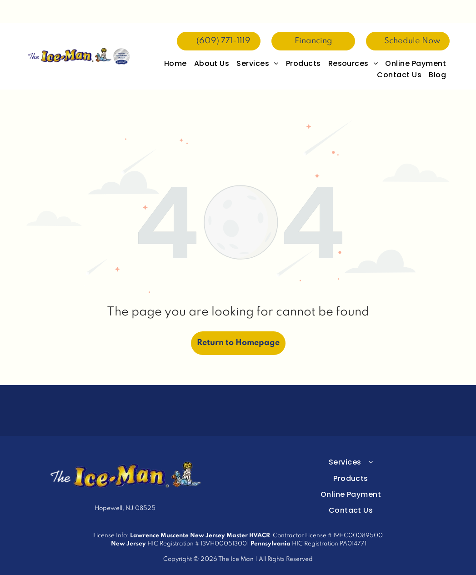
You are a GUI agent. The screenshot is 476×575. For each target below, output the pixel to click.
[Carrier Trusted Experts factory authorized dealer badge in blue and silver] (172, 387)
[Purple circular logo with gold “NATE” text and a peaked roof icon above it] (304, 387)
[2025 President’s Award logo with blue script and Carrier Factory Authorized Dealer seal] (238, 387)
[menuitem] (175, 40)
